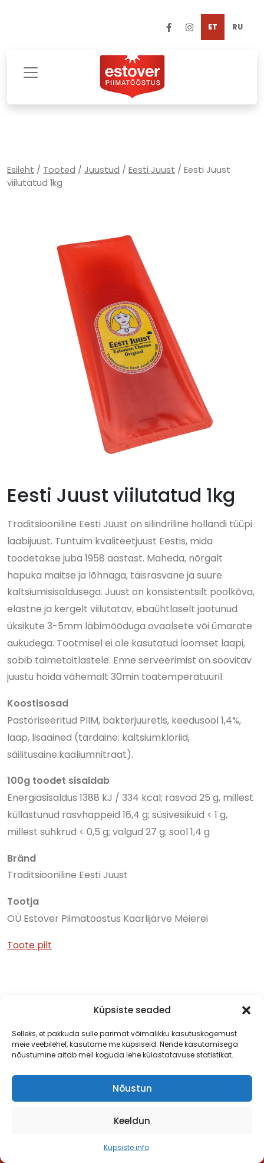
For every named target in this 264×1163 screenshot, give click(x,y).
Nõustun (132, 1088)
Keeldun (132, 1121)
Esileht (20, 170)
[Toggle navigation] (30, 71)
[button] (246, 1010)
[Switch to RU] (237, 27)
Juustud (102, 170)
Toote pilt (29, 945)
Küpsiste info (126, 1147)
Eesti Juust (151, 170)
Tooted (59, 170)
